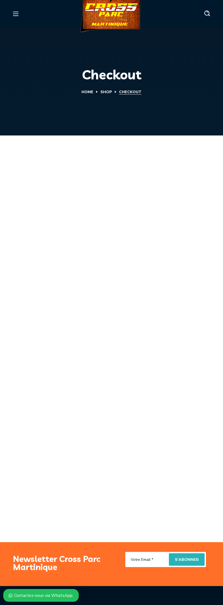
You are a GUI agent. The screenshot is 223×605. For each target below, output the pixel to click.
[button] (207, 13)
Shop (106, 92)
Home (87, 92)
